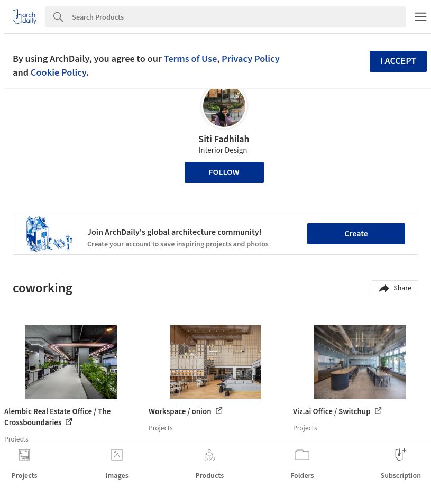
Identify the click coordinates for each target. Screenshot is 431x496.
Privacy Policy (251, 59)
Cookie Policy (58, 72)
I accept (398, 61)
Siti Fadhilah (223, 139)
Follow (224, 172)
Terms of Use (190, 59)
